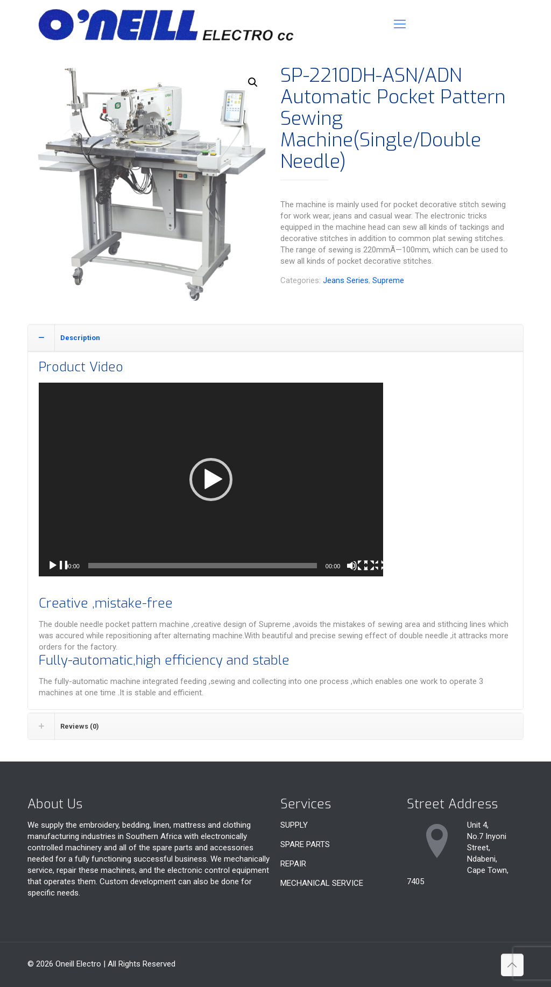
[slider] (202, 565)
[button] (253, 82)
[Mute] (357, 566)
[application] (211, 479)
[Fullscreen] (374, 566)
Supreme (388, 280)
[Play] (58, 566)
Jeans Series (346, 280)
